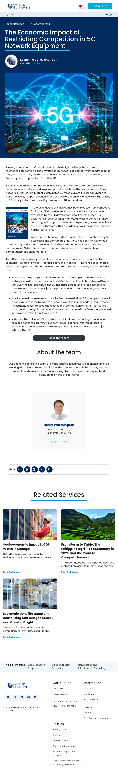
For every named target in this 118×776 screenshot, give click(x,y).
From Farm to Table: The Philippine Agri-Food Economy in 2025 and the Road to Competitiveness (87, 551)
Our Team (89, 694)
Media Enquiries (61, 694)
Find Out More (12, 572)
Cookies (57, 735)
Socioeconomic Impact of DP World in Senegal (26, 546)
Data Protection (60, 740)
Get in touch (100, 6)
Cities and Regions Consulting (62, 666)
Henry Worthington (59, 425)
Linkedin (54, 442)
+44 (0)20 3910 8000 (67, 701)
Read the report (59, 338)
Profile (65, 442)
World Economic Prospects (36, 666)
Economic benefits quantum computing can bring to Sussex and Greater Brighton (28, 617)
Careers (88, 712)
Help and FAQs (91, 699)
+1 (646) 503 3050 (67, 706)
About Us (88, 688)
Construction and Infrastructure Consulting (91, 666)
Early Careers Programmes (97, 718)
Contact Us (58, 688)
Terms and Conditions (64, 746)
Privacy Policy (59, 729)
